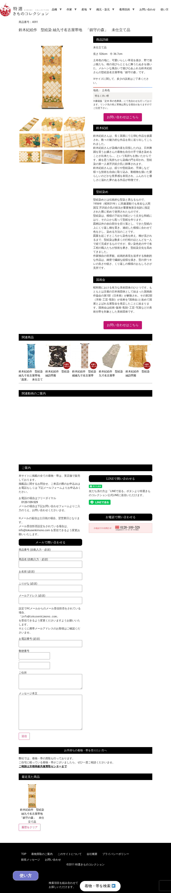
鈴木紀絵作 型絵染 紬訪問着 (57, 371)
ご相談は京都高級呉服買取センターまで (43, 766)
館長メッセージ (30, 859)
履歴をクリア (30, 827)
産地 (84, 9)
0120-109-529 (29, 502)
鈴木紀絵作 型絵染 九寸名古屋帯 (111, 371)
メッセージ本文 (50, 711)
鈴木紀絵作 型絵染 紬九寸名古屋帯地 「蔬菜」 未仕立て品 (31, 375)
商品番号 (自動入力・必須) (50, 552)
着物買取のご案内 (42, 854)
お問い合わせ (147, 9)
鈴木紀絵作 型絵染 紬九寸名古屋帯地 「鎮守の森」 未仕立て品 (32, 803)
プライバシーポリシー (115, 854)
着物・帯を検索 (100, 886)
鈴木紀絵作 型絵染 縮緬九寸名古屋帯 (84, 371)
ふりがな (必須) (50, 586)
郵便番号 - (34, 658)
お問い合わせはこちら (123, 117)
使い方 (164, 9)
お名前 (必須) (50, 574)
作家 (69, 9)
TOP (23, 854)
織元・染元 (103, 9)
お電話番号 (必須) (50, 641)
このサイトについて (70, 854)
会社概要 (92, 854)
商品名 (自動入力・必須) (50, 562)
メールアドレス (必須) (50, 598)
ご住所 (50, 680)
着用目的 (124, 9)
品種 (54, 9)
